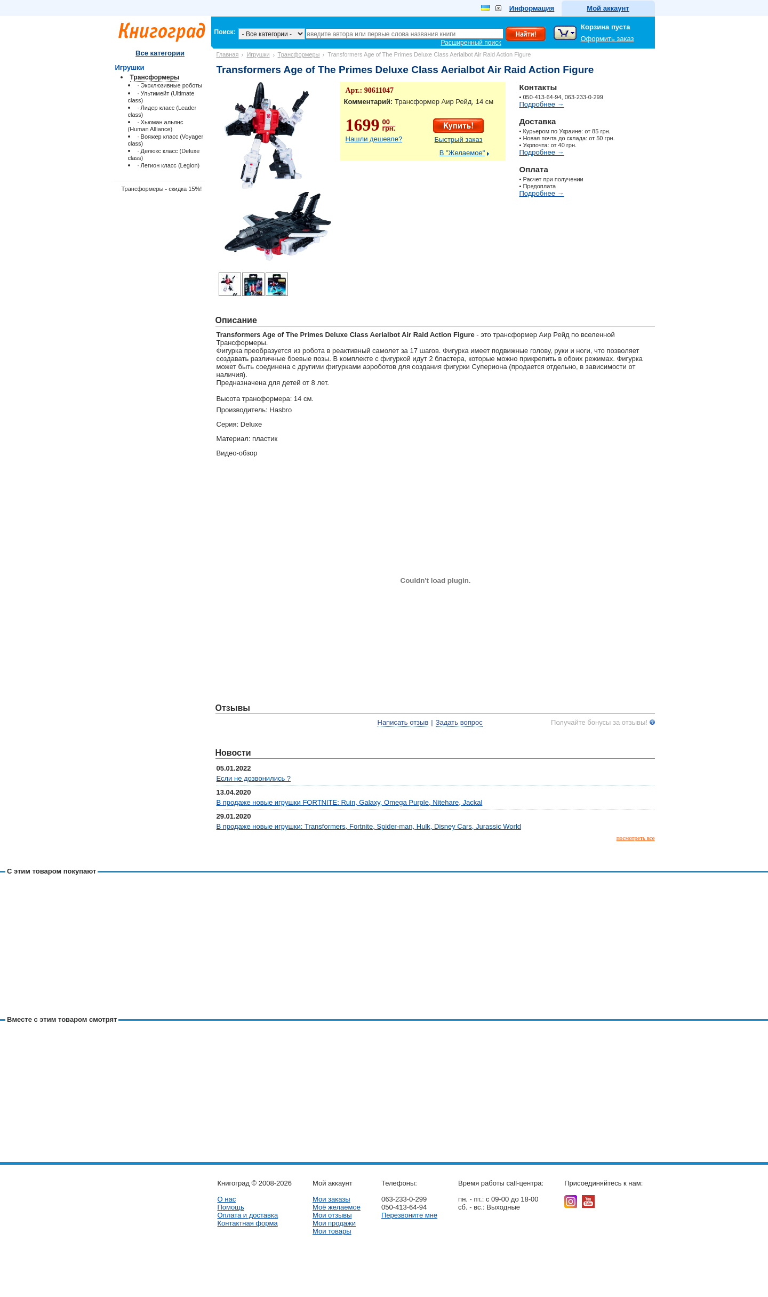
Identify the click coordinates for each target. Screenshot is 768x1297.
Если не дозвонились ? (254, 778)
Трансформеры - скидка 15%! (162, 189)
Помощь (231, 1207)
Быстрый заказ (459, 139)
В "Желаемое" (462, 153)
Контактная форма (248, 1223)
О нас (227, 1199)
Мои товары (332, 1231)
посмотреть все (636, 838)
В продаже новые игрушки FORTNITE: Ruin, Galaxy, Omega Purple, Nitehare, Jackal (350, 802)
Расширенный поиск (471, 42)
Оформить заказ (607, 39)
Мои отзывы (332, 1215)
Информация (531, 8)
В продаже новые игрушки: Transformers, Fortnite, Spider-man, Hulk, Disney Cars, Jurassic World (369, 826)
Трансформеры (299, 54)
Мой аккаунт (608, 8)
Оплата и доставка (248, 1215)
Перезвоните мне (409, 1215)
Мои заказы (331, 1199)
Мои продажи (334, 1223)
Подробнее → (541, 104)
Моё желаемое (337, 1207)
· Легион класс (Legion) (169, 165)
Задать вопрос (459, 722)
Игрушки (257, 54)
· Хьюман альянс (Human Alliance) (155, 125)
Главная (228, 54)
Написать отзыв (403, 722)
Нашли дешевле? (374, 139)
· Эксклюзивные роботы (170, 85)
